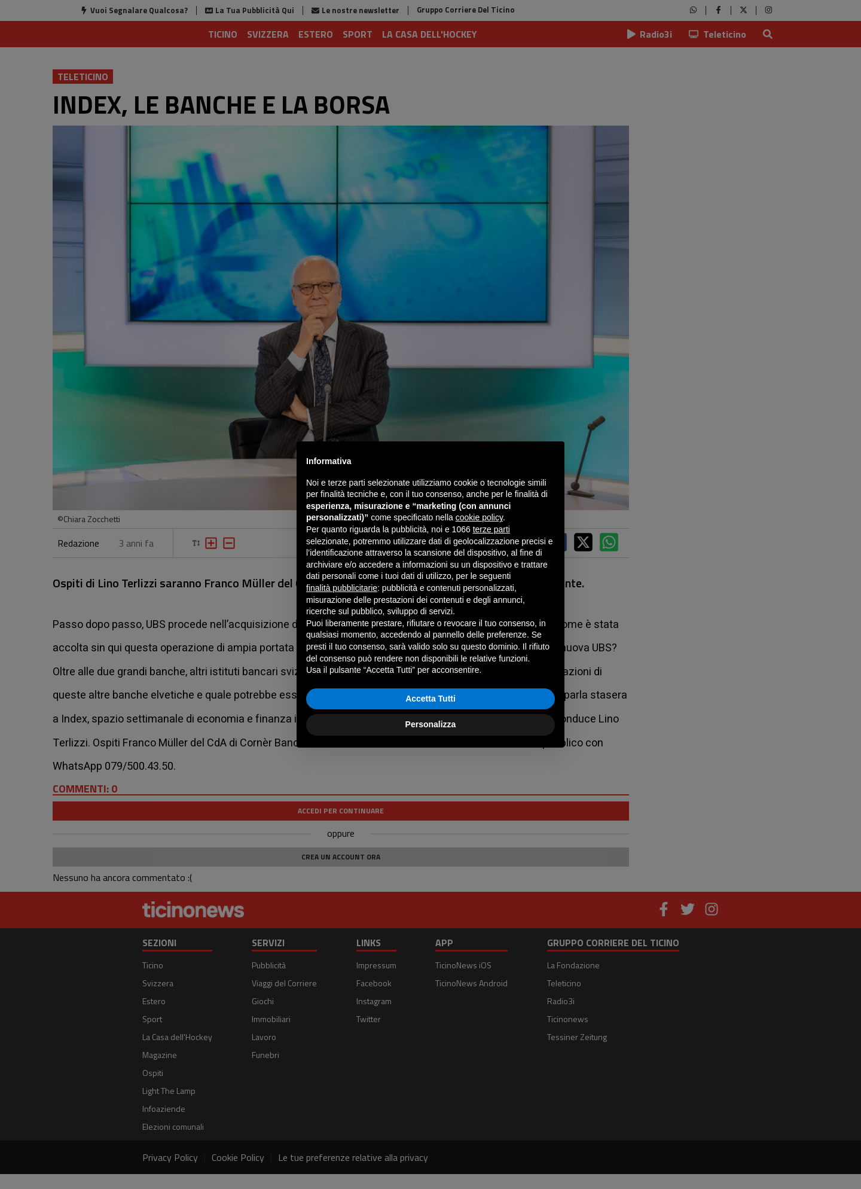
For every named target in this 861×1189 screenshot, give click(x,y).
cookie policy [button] (479, 517)
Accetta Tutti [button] (430, 698)
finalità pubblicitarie (341, 588)
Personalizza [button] (430, 724)
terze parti (491, 529)
